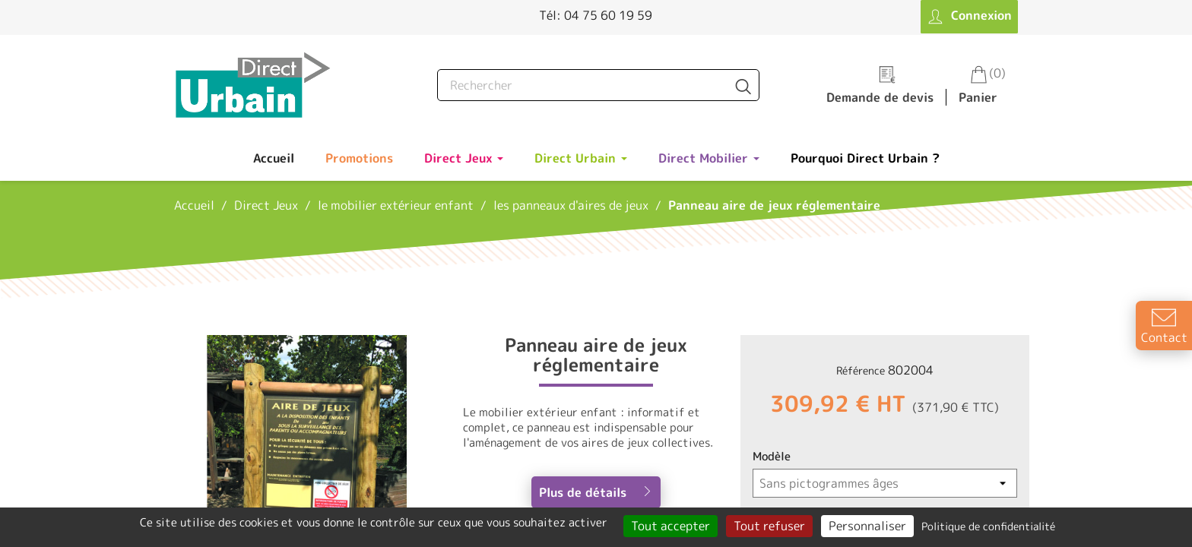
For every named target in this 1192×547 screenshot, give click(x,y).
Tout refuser (769, 525)
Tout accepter (670, 525)
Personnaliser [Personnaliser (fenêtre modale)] (867, 525)
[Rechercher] (598, 85)
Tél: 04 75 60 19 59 (595, 15)
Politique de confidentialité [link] (988, 526)
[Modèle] (885, 483)
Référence (860, 370)
